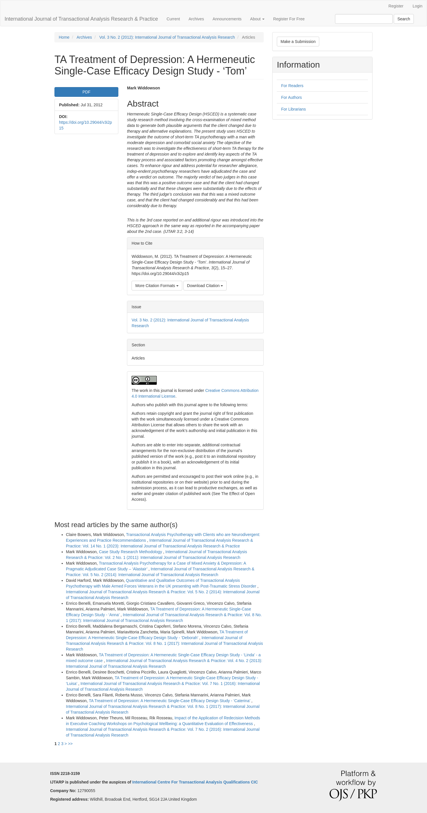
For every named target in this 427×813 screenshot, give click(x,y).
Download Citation (205, 285)
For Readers (292, 85)
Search (403, 19)
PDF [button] (87, 92)
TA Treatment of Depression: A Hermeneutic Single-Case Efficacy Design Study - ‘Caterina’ (170, 700)
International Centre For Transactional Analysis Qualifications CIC (195, 782)
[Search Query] (364, 19)
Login (417, 6)
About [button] (257, 19)
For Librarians (293, 109)
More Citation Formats (156, 285)
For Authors (291, 97)
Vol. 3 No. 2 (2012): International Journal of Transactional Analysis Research (167, 37)
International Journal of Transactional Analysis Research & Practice (81, 19)
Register (396, 6)
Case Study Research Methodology (131, 551)
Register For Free (289, 19)
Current (173, 19)
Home (64, 37)
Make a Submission (298, 41)
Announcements (227, 19)
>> (70, 743)
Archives (196, 19)
